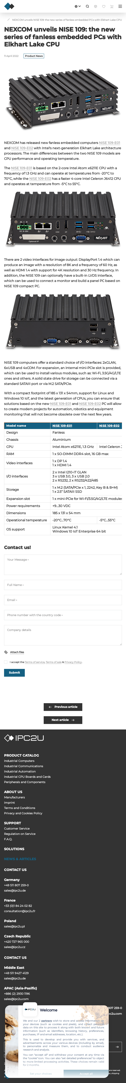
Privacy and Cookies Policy (23, 813)
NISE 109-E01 (109, 143)
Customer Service (16, 828)
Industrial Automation (20, 771)
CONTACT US (15, 870)
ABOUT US (13, 792)
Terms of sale (54, 662)
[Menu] (120, 6)
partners (46, 1020)
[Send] (117, 1047)
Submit (14, 672)
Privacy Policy (73, 662)
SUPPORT (12, 823)
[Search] (87, 6)
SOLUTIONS (14, 849)
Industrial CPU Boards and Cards (27, 777)
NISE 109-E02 (22, 148)
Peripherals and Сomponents (24, 782)
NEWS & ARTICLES (20, 859)
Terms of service (35, 662)
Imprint (9, 803)
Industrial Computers (19, 761)
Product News (34, 55)
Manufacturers (14, 797)
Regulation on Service (19, 834)
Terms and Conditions (19, 808)
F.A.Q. (8, 839)
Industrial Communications (23, 766)
